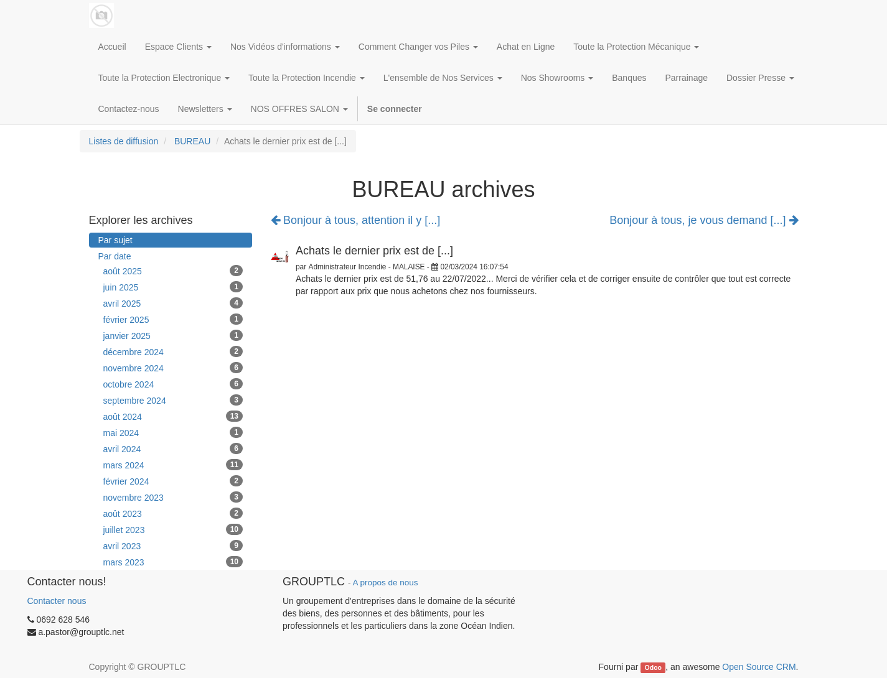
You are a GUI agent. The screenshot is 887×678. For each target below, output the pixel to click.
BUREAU (192, 141)
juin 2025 (173, 286)
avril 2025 (173, 303)
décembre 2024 (173, 351)
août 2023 (173, 513)
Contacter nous (57, 601)
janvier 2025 (173, 335)
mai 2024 (173, 432)
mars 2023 (173, 561)
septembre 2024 (173, 400)
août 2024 (173, 416)
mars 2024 (173, 464)
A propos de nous (385, 582)
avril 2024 (173, 448)
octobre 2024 (173, 383)
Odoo (653, 667)
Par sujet (115, 240)
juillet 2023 (173, 529)
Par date (114, 256)
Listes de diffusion (124, 141)
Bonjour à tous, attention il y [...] (355, 220)
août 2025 (173, 270)
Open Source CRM (758, 667)
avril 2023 (173, 545)
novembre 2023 (173, 497)
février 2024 (173, 480)
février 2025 (173, 319)
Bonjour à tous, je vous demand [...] (703, 220)
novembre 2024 (173, 367)
